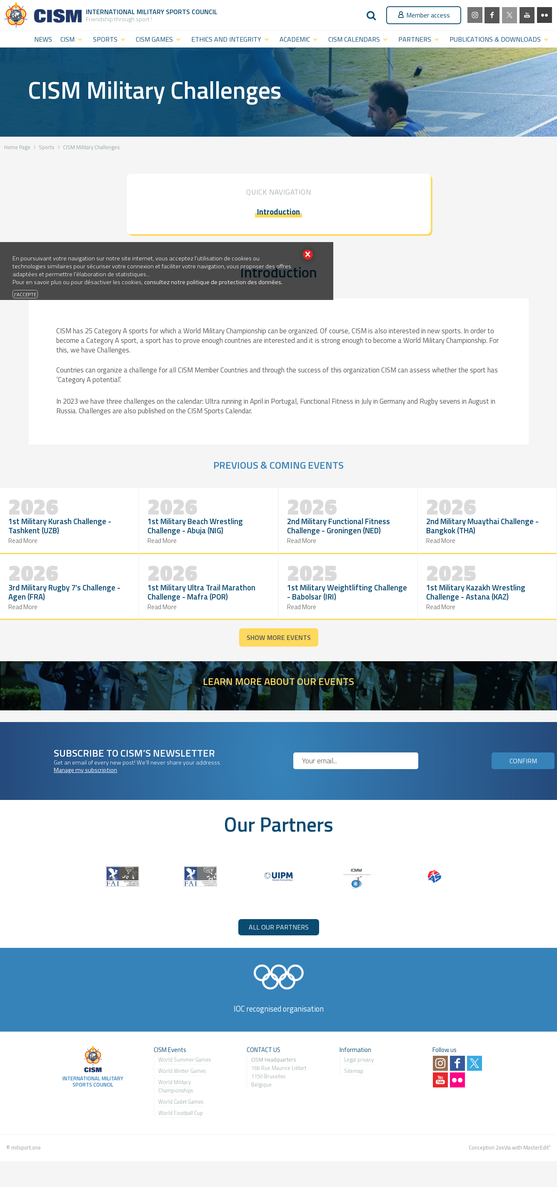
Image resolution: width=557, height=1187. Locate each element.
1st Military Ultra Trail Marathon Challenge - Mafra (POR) (503, 536)
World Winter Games (182, 1084)
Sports (47, 147)
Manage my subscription (85, 782)
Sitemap (353, 1084)
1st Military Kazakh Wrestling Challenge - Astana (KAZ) (381, 609)
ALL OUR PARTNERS (279, 940)
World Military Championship (174, 1099)
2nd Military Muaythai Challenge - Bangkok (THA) (323, 536)
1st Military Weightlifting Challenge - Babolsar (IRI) (96, 609)
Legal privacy (359, 1072)
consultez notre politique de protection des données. (213, 282)
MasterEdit (536, 1160)
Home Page (17, 147)
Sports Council (191, 12)
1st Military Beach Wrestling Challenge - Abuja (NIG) (138, 536)
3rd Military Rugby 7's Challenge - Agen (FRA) (417, 536)
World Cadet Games (180, 1114)
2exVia (503, 1160)
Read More (23, 561)
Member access (423, 15)
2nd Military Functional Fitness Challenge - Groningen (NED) (225, 536)
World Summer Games (184, 1072)
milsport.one (26, 1160)
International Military (126, 12)
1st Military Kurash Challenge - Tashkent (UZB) (44, 536)
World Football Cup (180, 1126)
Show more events (279, 650)
